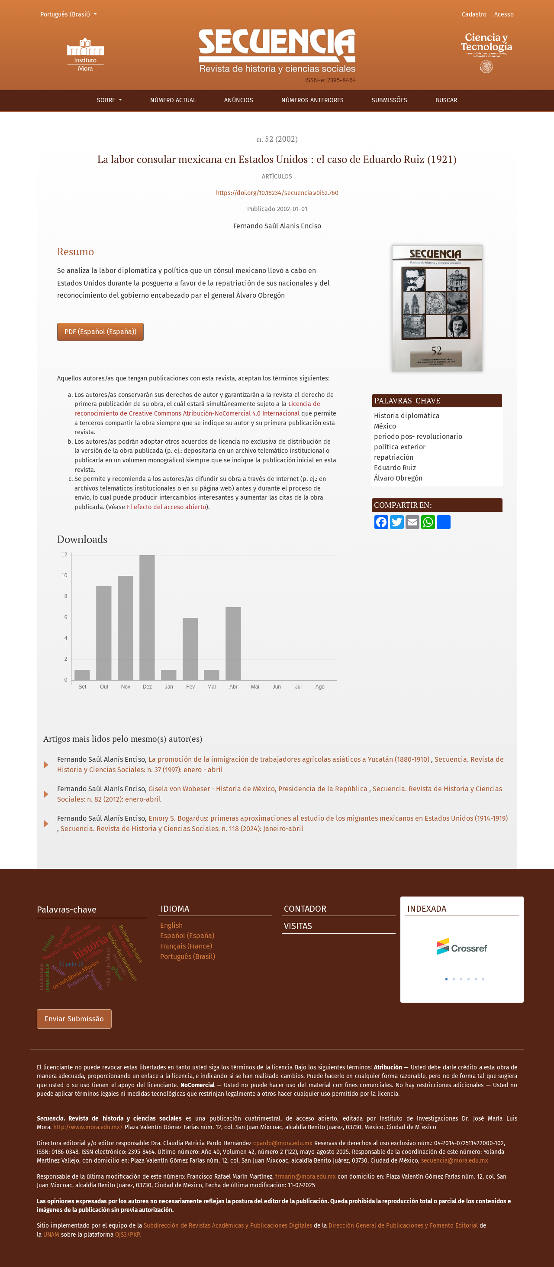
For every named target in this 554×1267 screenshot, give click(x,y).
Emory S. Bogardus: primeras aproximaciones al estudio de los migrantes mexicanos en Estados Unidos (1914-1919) (328, 818)
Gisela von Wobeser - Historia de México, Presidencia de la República (258, 789)
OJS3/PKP (127, 1234)
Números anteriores (312, 100)
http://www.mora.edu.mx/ (88, 1127)
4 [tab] (468, 979)
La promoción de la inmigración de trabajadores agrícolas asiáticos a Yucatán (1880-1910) (289, 759)
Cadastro (474, 14)
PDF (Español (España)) (100, 332)
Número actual (173, 100)
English (171, 925)
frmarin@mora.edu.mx (305, 1176)
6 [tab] (483, 979)
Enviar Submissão (74, 1018)
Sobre (107, 100)
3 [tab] (461, 979)
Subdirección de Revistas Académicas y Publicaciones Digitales (228, 1225)
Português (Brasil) (70, 14)
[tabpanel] (462, 946)
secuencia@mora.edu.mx (454, 1160)
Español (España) (187, 936)
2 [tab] (454, 979)
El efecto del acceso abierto (166, 507)
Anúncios (238, 100)
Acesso (504, 14)
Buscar (446, 100)
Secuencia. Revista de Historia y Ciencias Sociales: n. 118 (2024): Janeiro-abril (182, 829)
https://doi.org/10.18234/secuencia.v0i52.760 (277, 193)
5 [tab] (476, 979)
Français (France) (186, 946)
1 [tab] (446, 979)
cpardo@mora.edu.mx (282, 1143)
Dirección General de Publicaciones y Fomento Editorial (403, 1225)
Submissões (389, 100)
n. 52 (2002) (277, 139)
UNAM (51, 1234)
